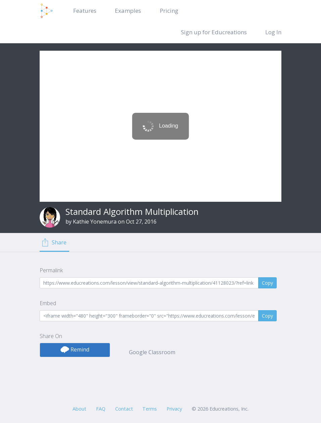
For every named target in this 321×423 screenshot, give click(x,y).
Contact (124, 409)
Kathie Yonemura (95, 221)
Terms (149, 409)
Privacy (174, 409)
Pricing (169, 10)
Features (84, 10)
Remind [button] (74, 349)
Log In (273, 32)
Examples (128, 10)
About (79, 409)
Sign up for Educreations (214, 32)
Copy (267, 283)
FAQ (100, 409)
